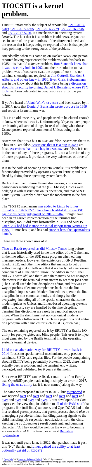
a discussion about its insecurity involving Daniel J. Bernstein (44, 85)
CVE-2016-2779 (47, 29)
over (23, 396)
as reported (74, 392)
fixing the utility (17, 384)
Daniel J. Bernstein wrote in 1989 (57, 106)
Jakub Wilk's (43, 102)
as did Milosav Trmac (51, 248)
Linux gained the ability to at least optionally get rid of (41, 448)
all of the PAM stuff (69, 404)
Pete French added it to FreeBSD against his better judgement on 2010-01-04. (42, 212)
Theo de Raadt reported (18, 248)
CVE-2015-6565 (22, 29)
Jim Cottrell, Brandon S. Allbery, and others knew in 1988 (43, 77)
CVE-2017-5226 (19, 33)
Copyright (8, 459)
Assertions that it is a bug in (54, 145)
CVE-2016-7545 (72, 29)
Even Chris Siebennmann (68, 79)
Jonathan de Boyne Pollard (30, 459)
